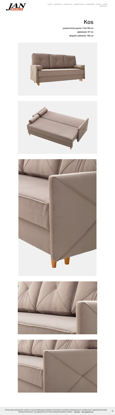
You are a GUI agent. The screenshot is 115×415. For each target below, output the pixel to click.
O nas (105, 4)
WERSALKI (58, 4)
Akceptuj (77, 412)
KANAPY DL (68, 4)
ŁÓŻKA (98, 4)
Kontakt (103, 6)
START (50, 4)
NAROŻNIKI (90, 4)
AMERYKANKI (79, 4)
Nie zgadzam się (87, 412)
